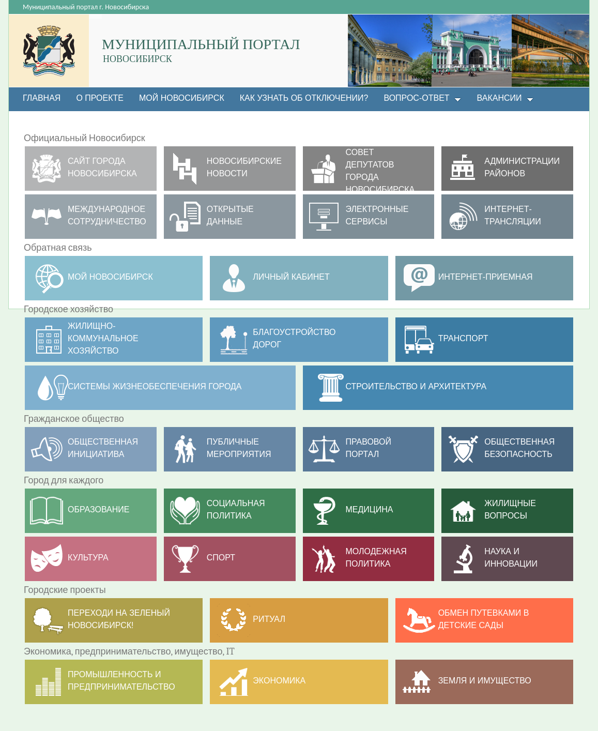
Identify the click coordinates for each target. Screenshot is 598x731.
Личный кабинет (291, 276)
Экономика (279, 680)
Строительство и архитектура (416, 386)
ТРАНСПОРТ (463, 338)
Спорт (221, 557)
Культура (88, 557)
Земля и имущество (484, 680)
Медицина (369, 509)
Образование (99, 509)
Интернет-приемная (485, 276)
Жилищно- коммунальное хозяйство (103, 338)
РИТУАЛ (269, 619)
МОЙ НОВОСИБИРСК (110, 276)
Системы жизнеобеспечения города (155, 386)
